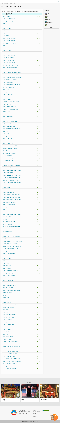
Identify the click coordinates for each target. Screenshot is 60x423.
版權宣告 (35, 410)
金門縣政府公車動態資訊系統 (32, 11)
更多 (51, 27)
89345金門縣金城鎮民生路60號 (25, 411)
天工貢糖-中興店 (12, 3)
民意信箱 (35, 416)
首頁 (2, 3)
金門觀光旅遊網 (30, 1)
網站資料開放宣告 (36, 411)
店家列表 (7, 3)
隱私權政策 (35, 413)
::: (0, 0)
